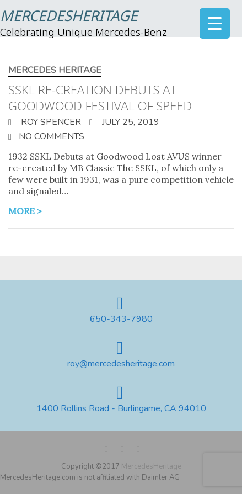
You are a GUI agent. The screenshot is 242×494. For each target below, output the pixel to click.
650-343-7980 (121, 319)
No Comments (51, 136)
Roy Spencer (50, 122)
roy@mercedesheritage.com (121, 364)
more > (25, 210)
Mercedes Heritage (54, 70)
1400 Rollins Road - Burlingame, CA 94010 (121, 409)
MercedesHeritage (68, 17)
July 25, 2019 (129, 122)
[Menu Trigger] (215, 23)
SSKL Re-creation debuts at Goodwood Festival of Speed (100, 97)
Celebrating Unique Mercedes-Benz (83, 33)
